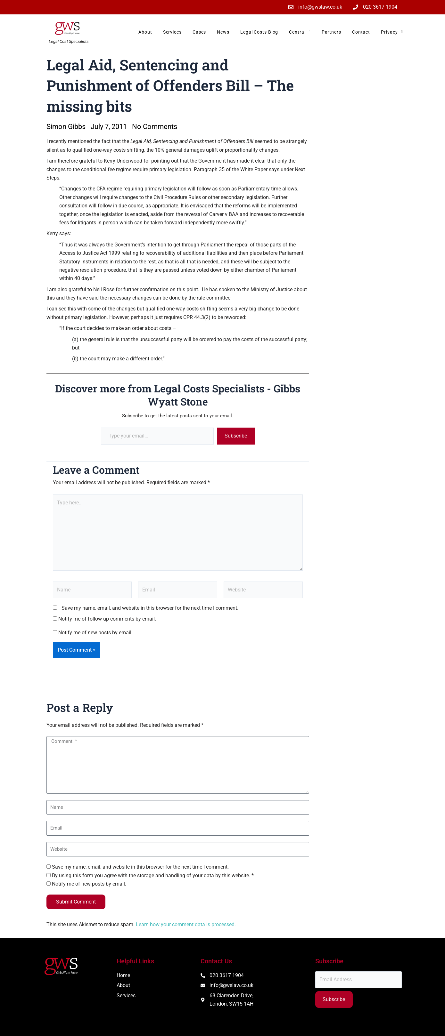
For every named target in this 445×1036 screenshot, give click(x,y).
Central (299, 32)
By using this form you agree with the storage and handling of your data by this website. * (153, 875)
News (223, 32)
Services (172, 32)
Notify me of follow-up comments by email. (107, 619)
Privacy (392, 32)
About (145, 32)
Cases (199, 32)
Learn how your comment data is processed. (186, 924)
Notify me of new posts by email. (95, 633)
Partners (331, 32)
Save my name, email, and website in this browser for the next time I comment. (150, 608)
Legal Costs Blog (259, 32)
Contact (361, 32)
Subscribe (236, 436)
